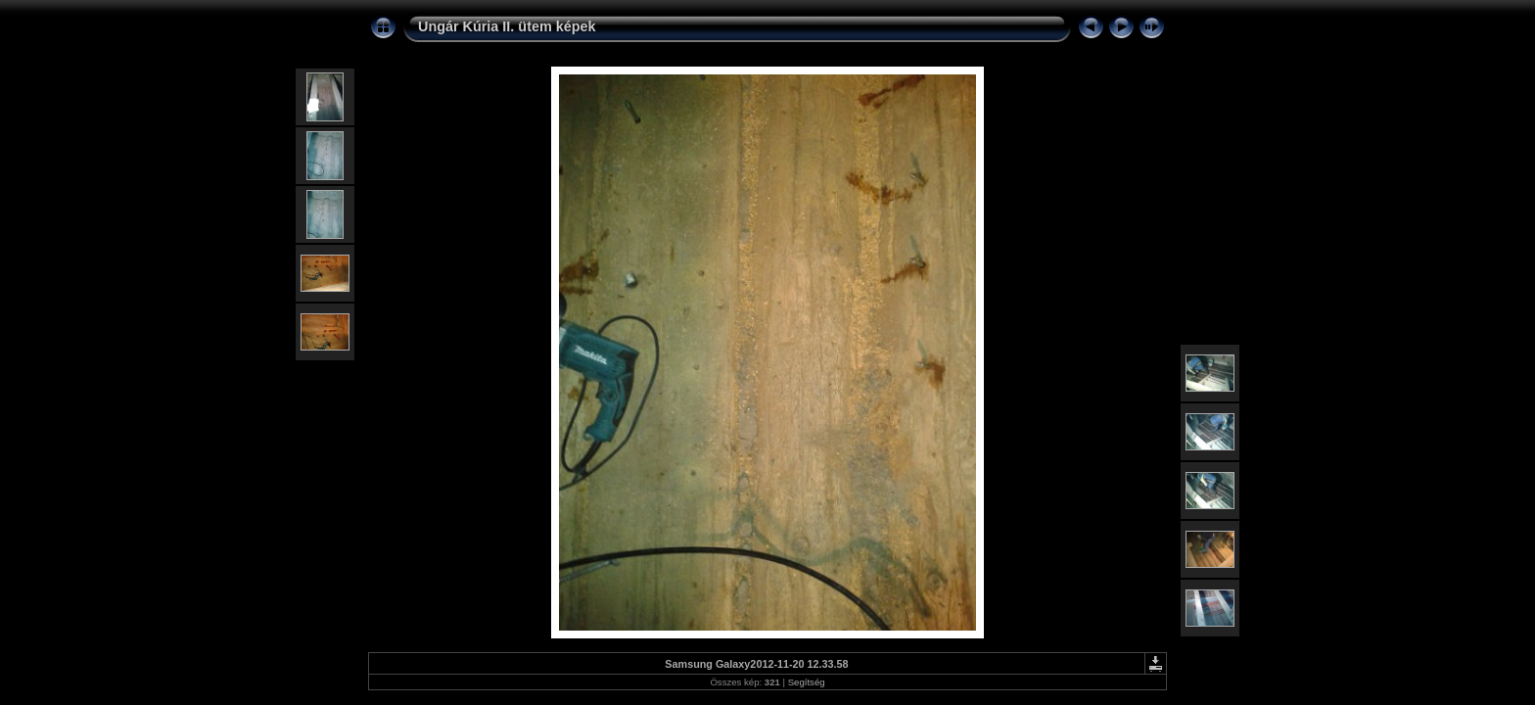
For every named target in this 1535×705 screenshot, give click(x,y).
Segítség (806, 682)
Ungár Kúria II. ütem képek (507, 26)
